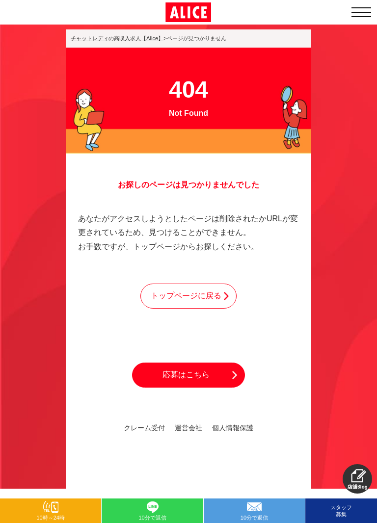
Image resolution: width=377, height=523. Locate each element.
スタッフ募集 (341, 510)
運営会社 (188, 428)
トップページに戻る (186, 295)
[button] (357, 479)
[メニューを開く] (361, 12)
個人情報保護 (232, 428)
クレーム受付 (144, 428)
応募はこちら (186, 374)
